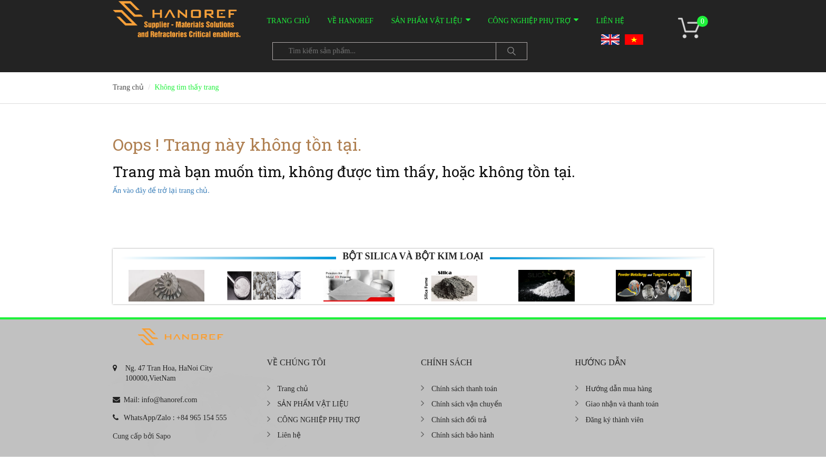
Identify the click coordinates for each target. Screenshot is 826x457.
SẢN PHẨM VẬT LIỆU (426, 21)
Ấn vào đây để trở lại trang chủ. (161, 191)
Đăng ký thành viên (615, 420)
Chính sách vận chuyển (466, 404)
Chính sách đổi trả (459, 420)
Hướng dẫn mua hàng (619, 389)
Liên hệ (610, 21)
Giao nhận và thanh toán (622, 404)
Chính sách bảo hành (462, 435)
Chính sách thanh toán (464, 389)
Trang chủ (288, 21)
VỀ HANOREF (350, 21)
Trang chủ (293, 389)
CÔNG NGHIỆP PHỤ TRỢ (529, 21)
